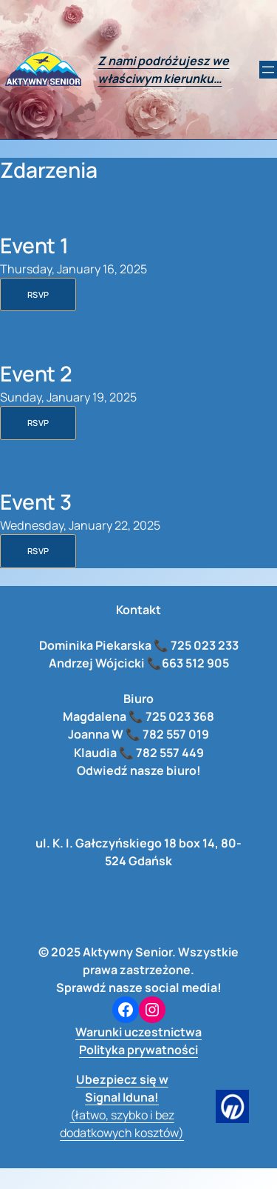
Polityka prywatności (138, 1050)
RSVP (38, 294)
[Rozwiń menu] (268, 70)
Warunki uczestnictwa (138, 1032)
